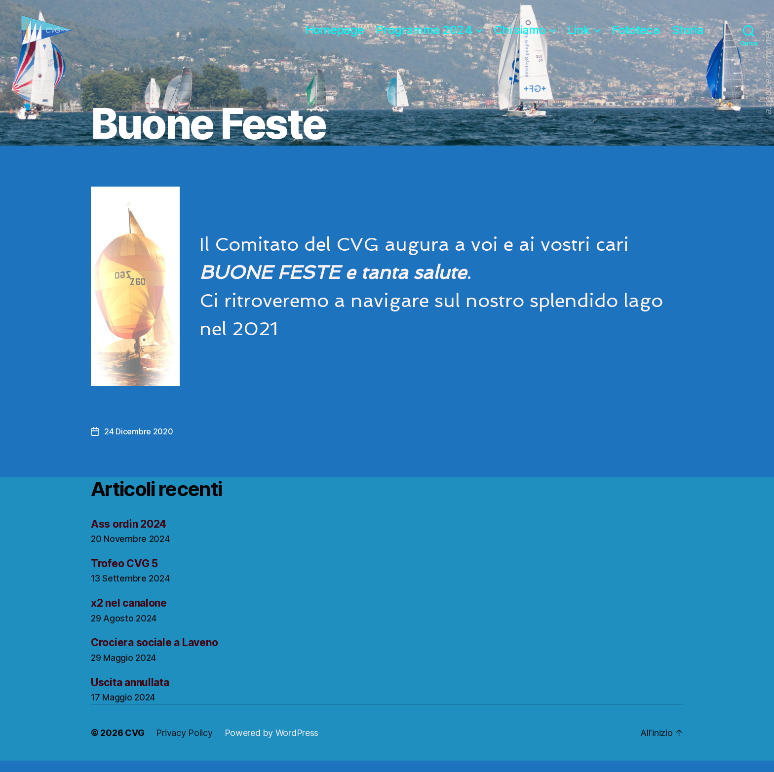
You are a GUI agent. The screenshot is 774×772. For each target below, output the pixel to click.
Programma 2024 (424, 36)
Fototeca (635, 36)
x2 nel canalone (129, 615)
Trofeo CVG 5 (124, 575)
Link (579, 36)
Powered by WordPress (272, 744)
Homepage (334, 36)
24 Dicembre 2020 (138, 443)
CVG (134, 744)
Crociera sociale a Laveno (154, 654)
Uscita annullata (130, 694)
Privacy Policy (184, 744)
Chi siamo (519, 36)
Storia (687, 36)
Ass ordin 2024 (128, 535)
